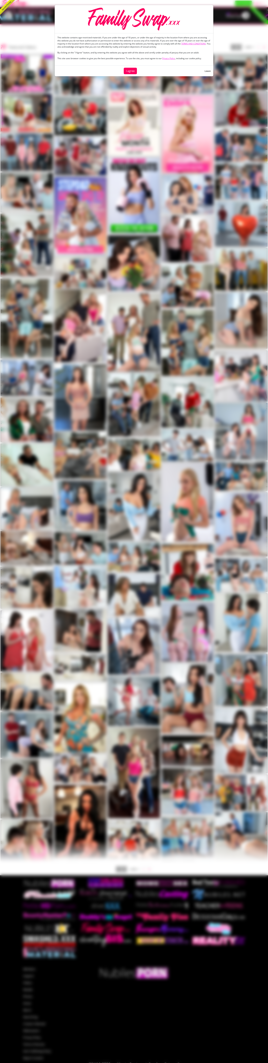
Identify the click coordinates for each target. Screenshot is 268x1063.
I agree (130, 71)
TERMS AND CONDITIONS (193, 43)
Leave (208, 70)
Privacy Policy (168, 58)
